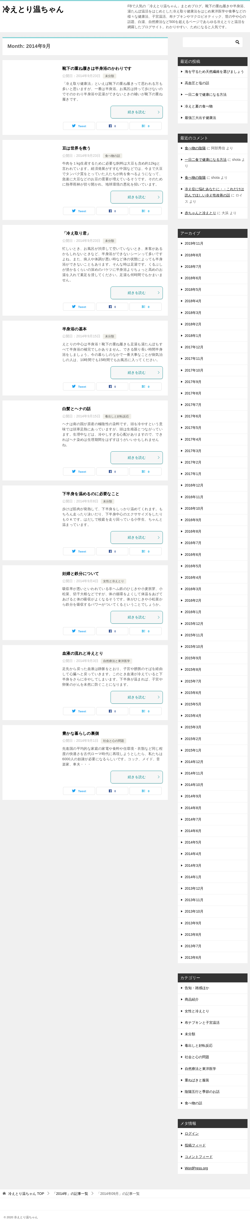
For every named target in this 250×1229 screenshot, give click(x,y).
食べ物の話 (112, 156)
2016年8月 (193, 531)
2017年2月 (193, 462)
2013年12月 (194, 888)
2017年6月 (193, 416)
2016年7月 (193, 543)
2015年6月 (193, 693)
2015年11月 (194, 635)
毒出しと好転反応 (117, 416)
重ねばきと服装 (197, 1080)
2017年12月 (194, 347)
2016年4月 (193, 577)
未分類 (109, 76)
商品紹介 (192, 999)
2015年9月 (193, 658)
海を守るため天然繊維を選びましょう (214, 72)
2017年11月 (194, 359)
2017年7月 (193, 405)
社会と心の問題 (113, 741)
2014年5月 (193, 842)
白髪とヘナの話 (76, 409)
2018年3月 (193, 313)
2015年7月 (193, 681)
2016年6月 (193, 555)
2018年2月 (193, 324)
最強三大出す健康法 (200, 118)
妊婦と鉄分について (80, 573)
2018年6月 (193, 278)
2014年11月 (194, 773)
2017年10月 (194, 370)
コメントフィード (199, 1157)
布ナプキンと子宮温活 (202, 1023)
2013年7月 (193, 946)
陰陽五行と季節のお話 (202, 1092)
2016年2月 (193, 600)
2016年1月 (193, 612)
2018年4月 (193, 301)
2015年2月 (193, 739)
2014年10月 (194, 785)
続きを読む (144, 112)
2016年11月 (194, 497)
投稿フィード (195, 1145)
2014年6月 (193, 831)
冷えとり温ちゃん (33, 8)
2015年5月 (193, 704)
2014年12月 (194, 762)
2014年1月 (193, 877)
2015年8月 (193, 669)
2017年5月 (193, 428)
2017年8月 (193, 393)
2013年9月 (193, 923)
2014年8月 (193, 808)
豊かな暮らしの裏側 (80, 733)
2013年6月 (193, 957)
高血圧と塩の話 (197, 83)
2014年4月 (193, 854)
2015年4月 (193, 716)
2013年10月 (194, 911)
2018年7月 (193, 267)
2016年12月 (194, 485)
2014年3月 (193, 865)
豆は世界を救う (76, 148)
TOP (26, 1194)
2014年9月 (193, 796)
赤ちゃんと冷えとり (200, 213)
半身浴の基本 (74, 329)
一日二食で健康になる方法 (206, 94)
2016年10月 (194, 508)
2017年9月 (193, 382)
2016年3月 (193, 589)
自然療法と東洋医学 (116, 661)
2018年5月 (193, 289)
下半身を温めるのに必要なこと (91, 494)
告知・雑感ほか (197, 988)
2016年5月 (193, 566)
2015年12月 (194, 624)
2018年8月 (193, 255)
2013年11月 (194, 900)
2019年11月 (194, 243)
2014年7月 (193, 819)
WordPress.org (196, 1168)
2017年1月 (193, 474)
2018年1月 (193, 336)
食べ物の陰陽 (195, 148)
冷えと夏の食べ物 (199, 106)
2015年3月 (193, 727)
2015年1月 (193, 750)
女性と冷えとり (113, 581)
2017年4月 (193, 439)
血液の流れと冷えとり (82, 653)
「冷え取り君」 (76, 233)
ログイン (192, 1133)
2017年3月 (193, 451)
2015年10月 (194, 647)
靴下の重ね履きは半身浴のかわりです (97, 68)
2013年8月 (193, 935)
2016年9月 (193, 520)
